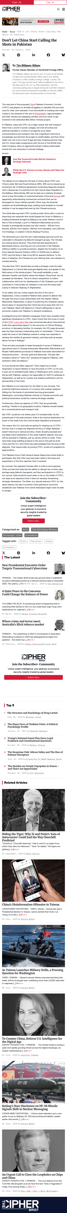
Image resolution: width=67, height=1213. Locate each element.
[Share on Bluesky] (63, 55)
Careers (5, 1169)
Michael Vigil (33, 657)
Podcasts (31, 1165)
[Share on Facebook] (48, 55)
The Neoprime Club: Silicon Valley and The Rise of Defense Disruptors (35, 693)
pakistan (36, 481)
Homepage (6, 1156)
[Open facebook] (28, 1196)
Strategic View (12, 475)
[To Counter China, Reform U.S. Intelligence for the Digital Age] (33, 954)
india (48, 481)
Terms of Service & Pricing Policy (24, 1188)
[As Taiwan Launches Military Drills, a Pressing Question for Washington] (33, 886)
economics (9, 487)
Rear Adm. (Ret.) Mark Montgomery (39, 1131)
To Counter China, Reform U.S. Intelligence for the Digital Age (32, 980)
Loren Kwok (51, 584)
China (32, 104)
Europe (57, 169)
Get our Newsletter (10, 1178)
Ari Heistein (37, 713)
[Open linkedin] (12, 1196)
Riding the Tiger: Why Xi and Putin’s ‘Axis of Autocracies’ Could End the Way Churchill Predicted (31, 777)
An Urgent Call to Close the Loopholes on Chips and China (32, 1116)
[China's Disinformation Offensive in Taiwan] (33, 820)
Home (4, 31)
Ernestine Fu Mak (35, 699)
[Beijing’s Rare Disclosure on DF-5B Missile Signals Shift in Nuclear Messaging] (33, 1022)
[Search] (58, 9)
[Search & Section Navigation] (63, 9)
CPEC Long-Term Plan (18, 295)
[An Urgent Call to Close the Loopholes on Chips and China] (33, 1090)
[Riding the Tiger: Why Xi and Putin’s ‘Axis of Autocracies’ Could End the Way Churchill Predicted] (33, 750)
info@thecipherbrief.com (13, 1205)
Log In (50, 2)
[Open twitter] (20, 1196)
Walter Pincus (37, 685)
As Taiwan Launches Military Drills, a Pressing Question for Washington (32, 911)
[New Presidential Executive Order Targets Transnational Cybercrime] (59, 509)
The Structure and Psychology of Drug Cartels (32, 652)
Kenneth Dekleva (38, 671)
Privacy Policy (7, 1188)
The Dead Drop (33, 1160)
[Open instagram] (36, 1196)
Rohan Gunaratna (34, 584)
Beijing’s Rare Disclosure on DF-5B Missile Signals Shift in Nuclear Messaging (30, 1047)
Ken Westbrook (55, 524)
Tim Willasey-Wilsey (28, 65)
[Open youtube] (4, 1196)
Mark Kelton (33, 794)
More (23, 523)
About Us (6, 1160)
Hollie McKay (28, 859)
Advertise (6, 1165)
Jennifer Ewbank (29, 995)
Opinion (30, 1156)
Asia (12, 31)
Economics (31, 475)
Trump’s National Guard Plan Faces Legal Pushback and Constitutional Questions (30, 679)
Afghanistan (40, 113)
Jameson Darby (54, 699)
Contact (5, 1174)
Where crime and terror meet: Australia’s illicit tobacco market (23, 562)
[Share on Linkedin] (33, 55)
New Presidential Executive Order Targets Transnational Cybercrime (24, 506)
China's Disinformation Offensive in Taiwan (30, 844)
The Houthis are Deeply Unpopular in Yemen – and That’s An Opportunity (33, 707)
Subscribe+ (33, 617)
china (23, 481)
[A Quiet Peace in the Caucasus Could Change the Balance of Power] (59, 535)
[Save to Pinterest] (18, 55)
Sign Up (16, 2)
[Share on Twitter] (3, 55)
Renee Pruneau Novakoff (34, 554)
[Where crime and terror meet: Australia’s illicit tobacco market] (59, 565)
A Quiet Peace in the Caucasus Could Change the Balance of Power (25, 532)
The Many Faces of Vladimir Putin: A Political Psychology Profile (33, 665)
